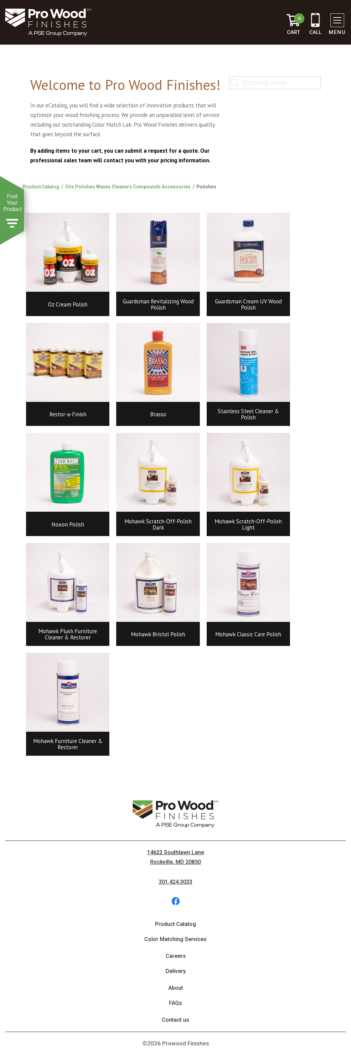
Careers (176, 956)
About (175, 988)
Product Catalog (41, 186)
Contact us (175, 1020)
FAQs (175, 1003)
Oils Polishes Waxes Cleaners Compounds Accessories (128, 186)
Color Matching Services (175, 939)
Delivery (176, 971)
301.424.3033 (175, 882)
